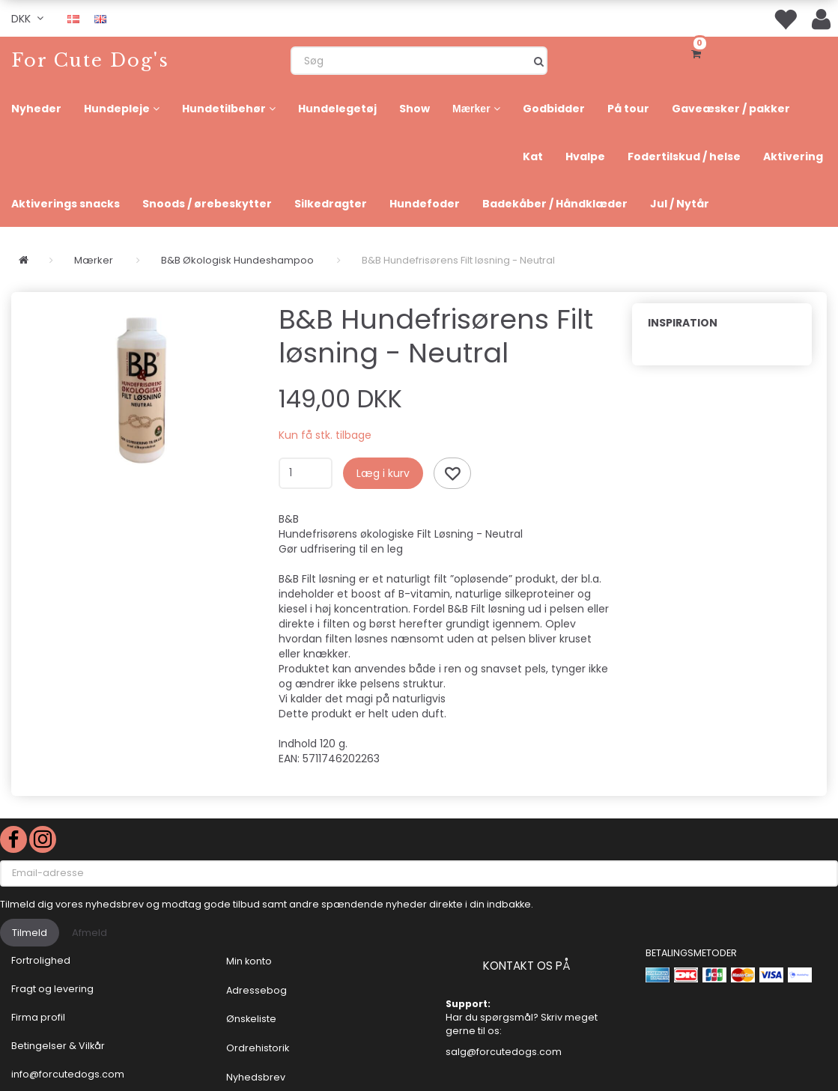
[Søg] (539, 60)
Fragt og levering (52, 988)
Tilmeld (29, 933)
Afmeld (89, 933)
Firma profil (38, 1017)
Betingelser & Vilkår (58, 1045)
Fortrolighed (40, 960)
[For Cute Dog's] (90, 60)
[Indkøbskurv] (698, 52)
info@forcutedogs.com (67, 1074)
